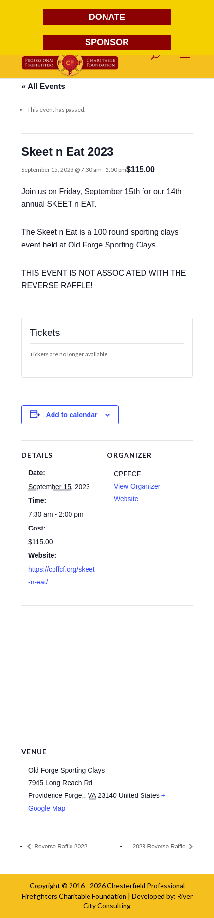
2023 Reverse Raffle (159, 846)
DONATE (107, 17)
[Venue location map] (107, 675)
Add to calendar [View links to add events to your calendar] (72, 415)
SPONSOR (107, 42)
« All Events (43, 86)
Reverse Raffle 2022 (60, 846)
